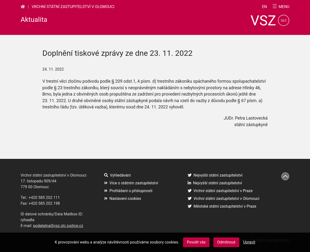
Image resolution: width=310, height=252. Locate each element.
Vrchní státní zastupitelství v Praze (220, 190)
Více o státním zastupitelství (131, 183)
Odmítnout (226, 242)
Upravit (249, 242)
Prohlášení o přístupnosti (128, 190)
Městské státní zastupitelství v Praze (222, 206)
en (264, 7)
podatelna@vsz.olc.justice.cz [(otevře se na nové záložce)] (58, 225)
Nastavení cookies (122, 198)
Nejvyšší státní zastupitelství (215, 175)
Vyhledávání (117, 175)
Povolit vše (196, 242)
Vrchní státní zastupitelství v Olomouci (73, 6)
